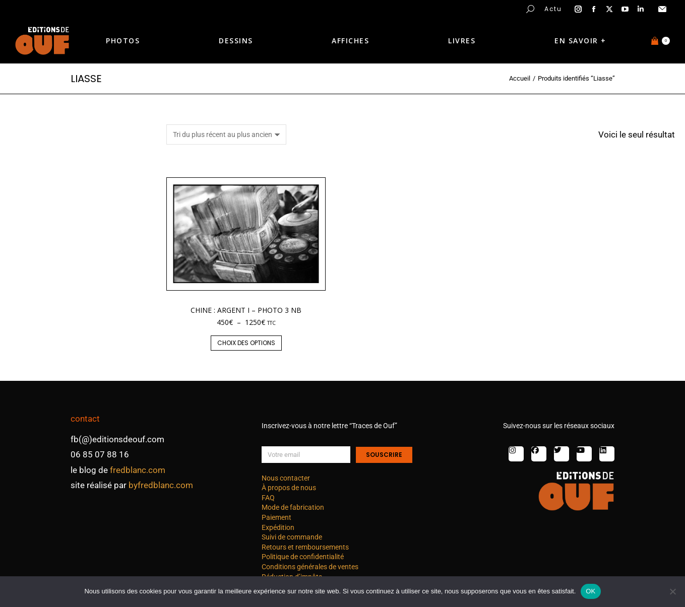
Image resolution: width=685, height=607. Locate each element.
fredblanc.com (137, 470)
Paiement (276, 517)
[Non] (672, 591)
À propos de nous (289, 488)
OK (590, 591)
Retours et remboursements (305, 547)
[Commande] (226, 134)
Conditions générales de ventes (310, 567)
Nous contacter (286, 478)
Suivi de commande (292, 537)
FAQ (268, 498)
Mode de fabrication (293, 507)
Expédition (278, 527)
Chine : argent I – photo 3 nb (246, 310)
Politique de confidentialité (303, 557)
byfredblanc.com (161, 485)
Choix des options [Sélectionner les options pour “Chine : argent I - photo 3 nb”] (246, 343)
